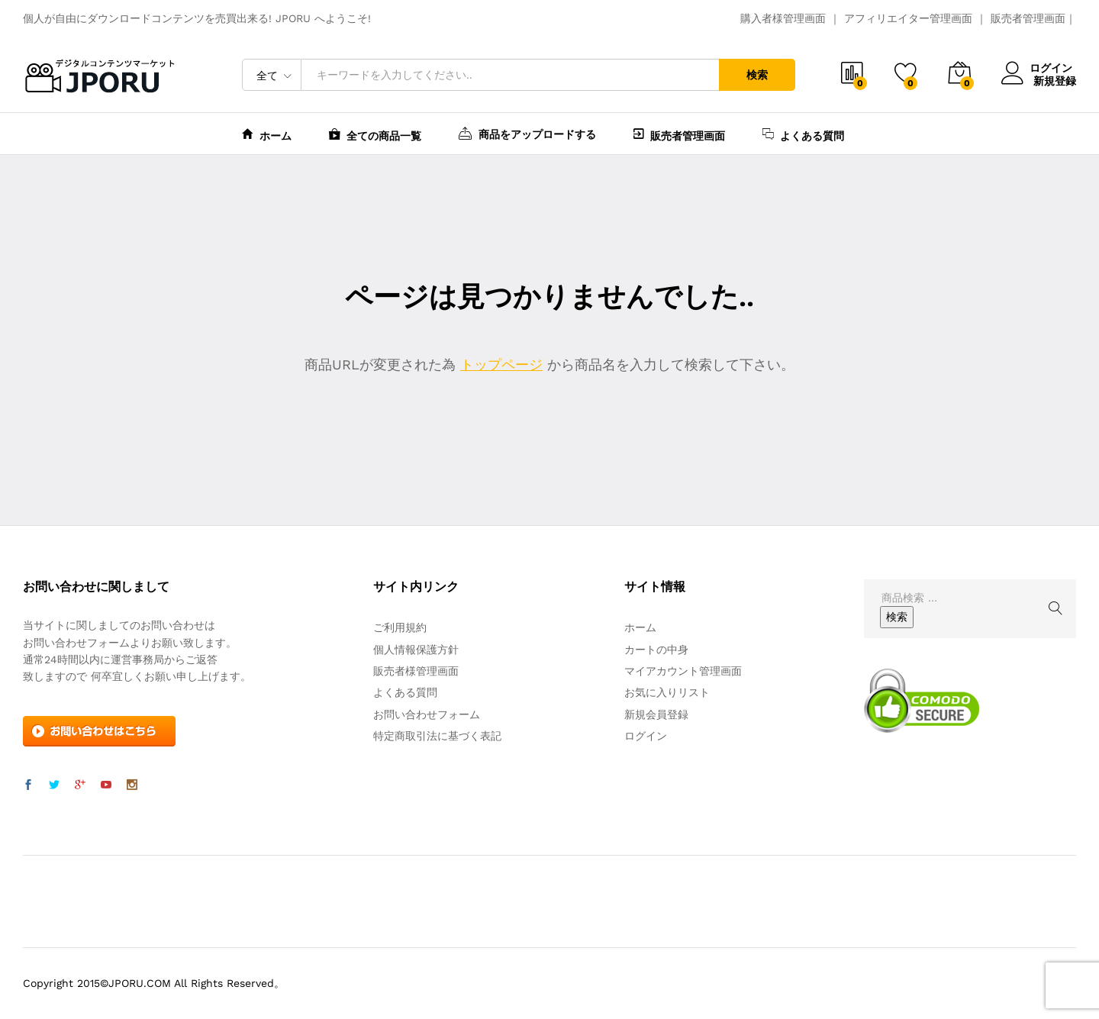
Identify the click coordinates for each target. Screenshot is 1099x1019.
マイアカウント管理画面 (683, 671)
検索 (757, 75)
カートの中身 (656, 649)
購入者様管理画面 (783, 18)
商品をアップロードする (527, 133)
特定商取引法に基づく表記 (437, 736)
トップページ (501, 364)
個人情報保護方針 (416, 649)
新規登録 (1054, 80)
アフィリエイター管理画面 (908, 18)
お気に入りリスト (667, 692)
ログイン (1038, 68)
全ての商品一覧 (375, 134)
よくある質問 (803, 134)
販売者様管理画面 (416, 671)
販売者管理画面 (1028, 18)
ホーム (267, 134)
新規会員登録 (656, 714)
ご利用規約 (400, 627)
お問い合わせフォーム (426, 714)
